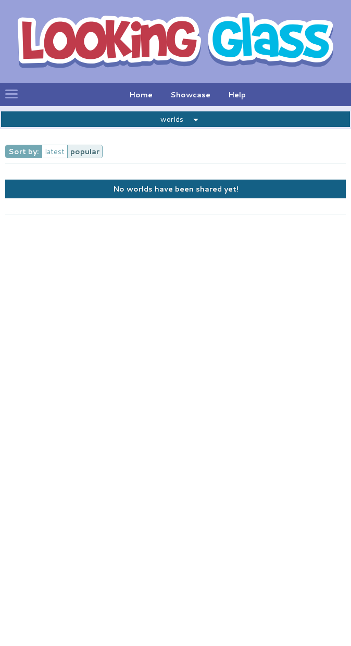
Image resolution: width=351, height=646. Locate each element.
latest (55, 151)
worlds (171, 119)
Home (141, 95)
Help (237, 95)
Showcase (190, 95)
